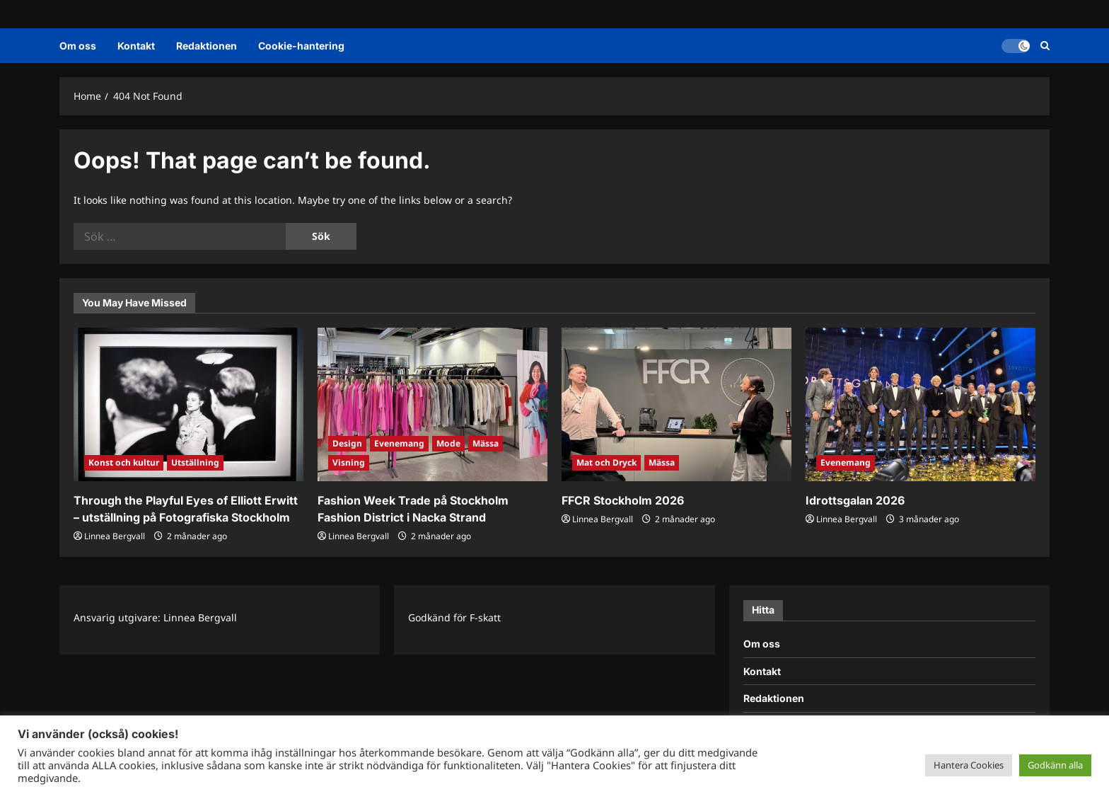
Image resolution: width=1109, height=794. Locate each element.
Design (347, 443)
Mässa (485, 443)
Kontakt (136, 46)
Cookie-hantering (301, 46)
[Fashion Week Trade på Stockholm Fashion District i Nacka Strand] (432, 404)
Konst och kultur (123, 462)
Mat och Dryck (606, 462)
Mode (448, 443)
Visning (348, 462)
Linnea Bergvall (114, 536)
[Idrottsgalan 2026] (920, 404)
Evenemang (399, 443)
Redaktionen (206, 46)
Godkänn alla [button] (1055, 765)
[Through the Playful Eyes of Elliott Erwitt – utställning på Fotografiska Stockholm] (188, 404)
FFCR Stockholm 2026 (623, 500)
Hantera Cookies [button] (969, 765)
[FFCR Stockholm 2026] (676, 404)
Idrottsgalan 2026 (855, 500)
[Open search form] (1045, 45)
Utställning (195, 462)
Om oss (77, 46)
